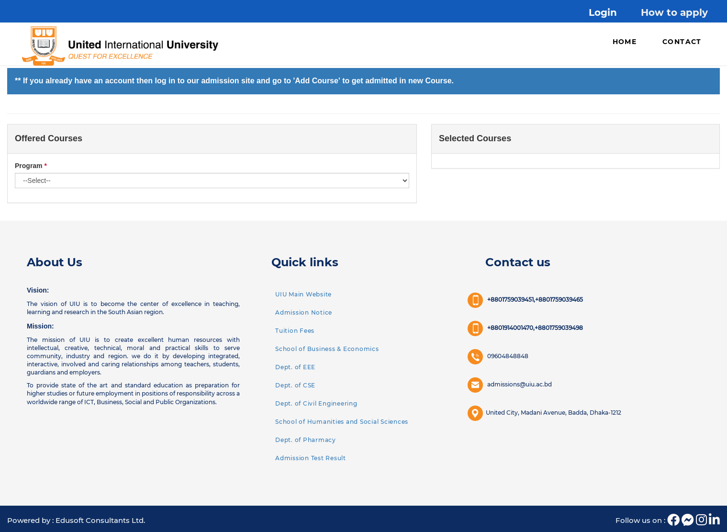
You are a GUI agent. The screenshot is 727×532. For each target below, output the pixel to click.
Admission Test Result (310, 458)
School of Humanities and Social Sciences (341, 421)
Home (625, 41)
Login (603, 12)
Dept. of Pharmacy (305, 439)
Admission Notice (303, 312)
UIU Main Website (303, 294)
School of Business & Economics (327, 348)
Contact (682, 41)
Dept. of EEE (295, 367)
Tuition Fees (294, 330)
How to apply (674, 12)
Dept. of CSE (295, 385)
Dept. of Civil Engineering (316, 403)
